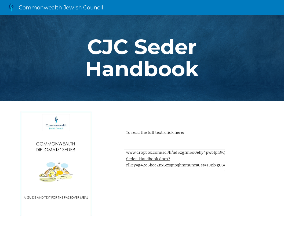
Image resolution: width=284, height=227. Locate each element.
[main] (142, 58)
